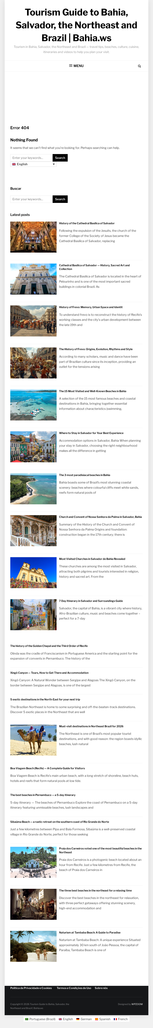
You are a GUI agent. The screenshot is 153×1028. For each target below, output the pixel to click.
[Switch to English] (66, 1019)
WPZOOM (137, 1004)
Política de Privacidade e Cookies (31, 988)
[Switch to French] (120, 1019)
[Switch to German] (84, 1019)
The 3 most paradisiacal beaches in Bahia (84, 475)
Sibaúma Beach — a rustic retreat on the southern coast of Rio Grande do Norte (59, 821)
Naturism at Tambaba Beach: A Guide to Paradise (89, 932)
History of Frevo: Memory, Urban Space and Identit (91, 307)
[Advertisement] (76, 101)
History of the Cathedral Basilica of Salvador (87, 223)
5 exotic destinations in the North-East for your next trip (45, 699)
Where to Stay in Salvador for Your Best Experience (91, 433)
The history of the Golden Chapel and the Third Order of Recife (49, 646)
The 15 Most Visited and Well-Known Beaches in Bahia (92, 391)
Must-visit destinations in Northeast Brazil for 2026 (91, 726)
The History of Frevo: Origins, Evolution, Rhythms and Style (96, 349)
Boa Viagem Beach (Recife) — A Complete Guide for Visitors (47, 768)
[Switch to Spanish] (102, 1019)
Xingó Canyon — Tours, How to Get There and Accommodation (49, 672)
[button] (76, 66)
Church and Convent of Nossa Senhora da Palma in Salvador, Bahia (100, 517)
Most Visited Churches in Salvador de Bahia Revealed (92, 559)
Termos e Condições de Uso (74, 988)
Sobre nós (101, 988)
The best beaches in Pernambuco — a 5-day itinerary (43, 795)
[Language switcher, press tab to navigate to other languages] (33, 164)
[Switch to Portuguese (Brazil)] (40, 1019)
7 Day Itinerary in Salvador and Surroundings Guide (91, 601)
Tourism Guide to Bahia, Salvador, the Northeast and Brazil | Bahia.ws (76, 25)
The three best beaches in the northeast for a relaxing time (95, 890)
